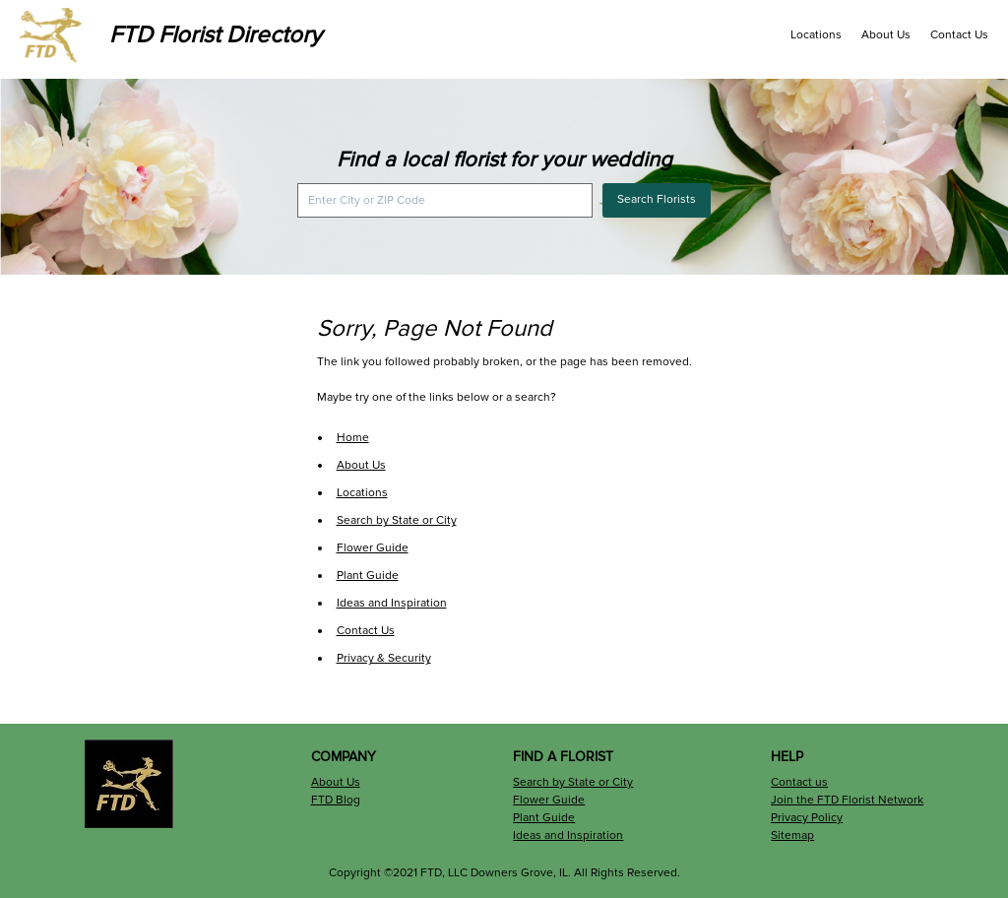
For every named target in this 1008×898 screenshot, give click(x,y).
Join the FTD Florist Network (847, 800)
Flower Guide (373, 548)
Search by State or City (397, 520)
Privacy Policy (807, 817)
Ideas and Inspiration (392, 603)
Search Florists (656, 199)
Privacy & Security (384, 658)
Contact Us (959, 35)
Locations (816, 35)
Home (353, 437)
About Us (886, 35)
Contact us (799, 782)
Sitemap (792, 835)
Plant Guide (368, 575)
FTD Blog (335, 800)
